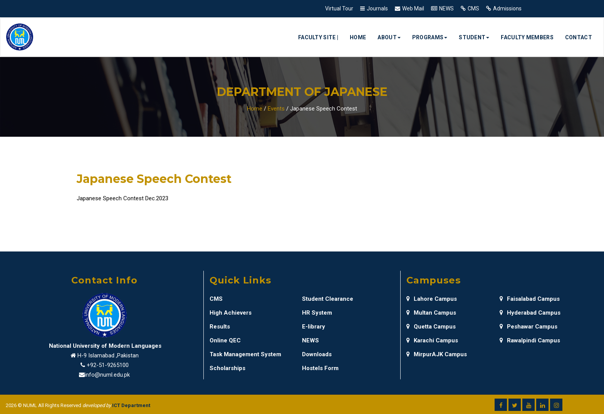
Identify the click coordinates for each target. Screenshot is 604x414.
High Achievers (231, 312)
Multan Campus (431, 312)
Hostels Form (320, 368)
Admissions (507, 8)
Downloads (317, 354)
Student (474, 37)
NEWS (446, 8)
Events (276, 108)
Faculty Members (527, 37)
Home (358, 37)
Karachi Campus (432, 340)
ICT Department (131, 405)
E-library (313, 326)
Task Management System (245, 354)
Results (220, 326)
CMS (473, 8)
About (389, 37)
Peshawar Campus (528, 326)
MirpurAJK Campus (436, 354)
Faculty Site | (318, 37)
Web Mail (413, 8)
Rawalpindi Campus (530, 340)
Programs (429, 37)
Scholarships (227, 368)
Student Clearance (327, 298)
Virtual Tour (339, 8)
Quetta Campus (431, 326)
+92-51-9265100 (108, 365)
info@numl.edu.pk (107, 374)
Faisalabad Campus (530, 298)
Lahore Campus (431, 298)
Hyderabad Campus (530, 312)
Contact (578, 37)
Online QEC (225, 340)
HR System (317, 312)
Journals (377, 8)
